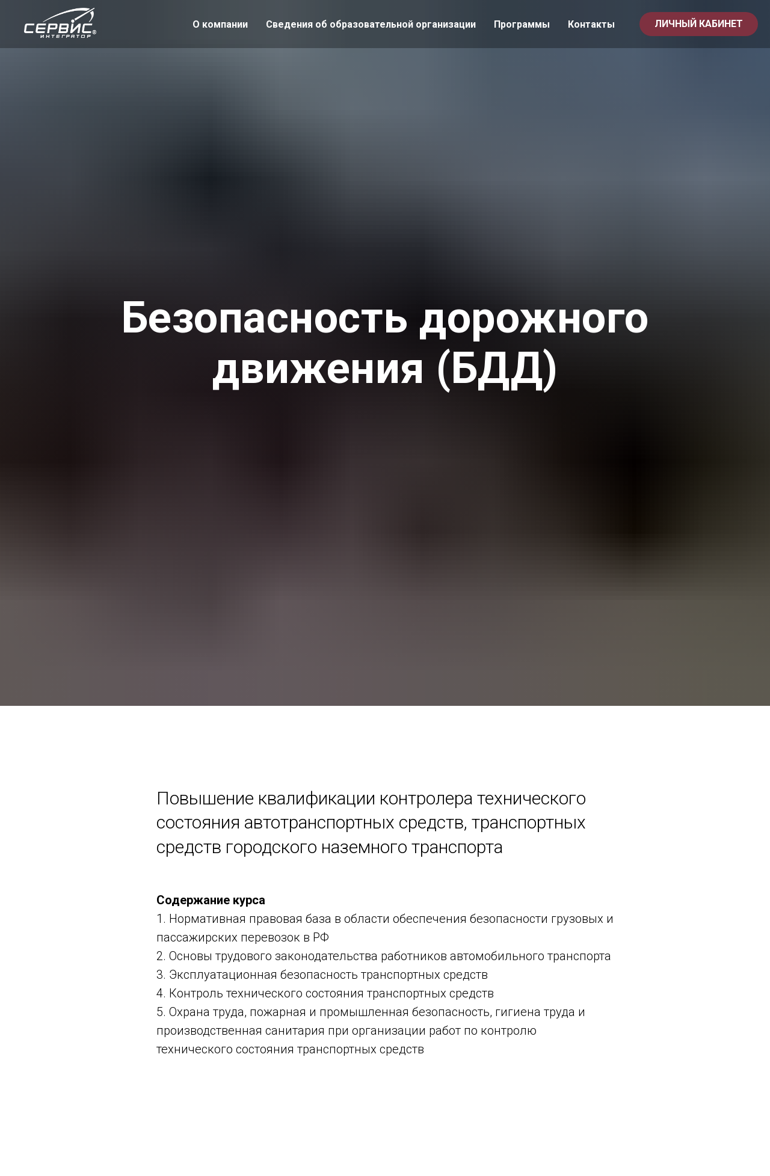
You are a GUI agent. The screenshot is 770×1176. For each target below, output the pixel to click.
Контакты (591, 24)
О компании (220, 24)
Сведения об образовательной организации (371, 24)
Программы (522, 24)
